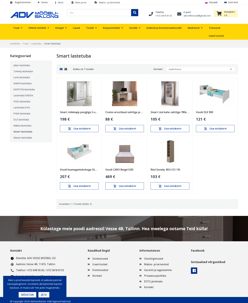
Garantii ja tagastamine (158, 267)
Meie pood (80, 2)
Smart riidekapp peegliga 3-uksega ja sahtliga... (79, 109)
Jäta (44, 294)
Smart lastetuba (22, 129)
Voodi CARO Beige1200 (119, 167)
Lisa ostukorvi (79, 126)
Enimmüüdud (100, 267)
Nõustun (27, 294)
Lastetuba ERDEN (23, 92)
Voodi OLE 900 (204, 109)
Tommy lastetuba (23, 68)
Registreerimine (20, 2)
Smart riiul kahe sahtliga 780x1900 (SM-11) (170, 109)
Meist (60, 2)
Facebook (194, 268)
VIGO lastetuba (21, 98)
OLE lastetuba (21, 117)
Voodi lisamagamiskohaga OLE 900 (79, 167)
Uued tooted (99, 261)
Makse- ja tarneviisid (109, 2)
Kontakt (97, 273)
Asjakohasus (201, 67)
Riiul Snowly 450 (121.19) (165, 167)
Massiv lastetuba (22, 135)
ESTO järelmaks (153, 279)
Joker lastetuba (21, 62)
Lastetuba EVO (21, 104)
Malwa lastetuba (22, 123)
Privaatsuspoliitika (155, 273)
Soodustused (100, 256)
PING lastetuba (21, 110)
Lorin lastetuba (21, 74)
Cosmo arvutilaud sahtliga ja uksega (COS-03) (124, 109)
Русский (211, 2)
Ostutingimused (153, 256)
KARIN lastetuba (22, 80)
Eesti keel (231, 2)
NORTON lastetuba (24, 86)
